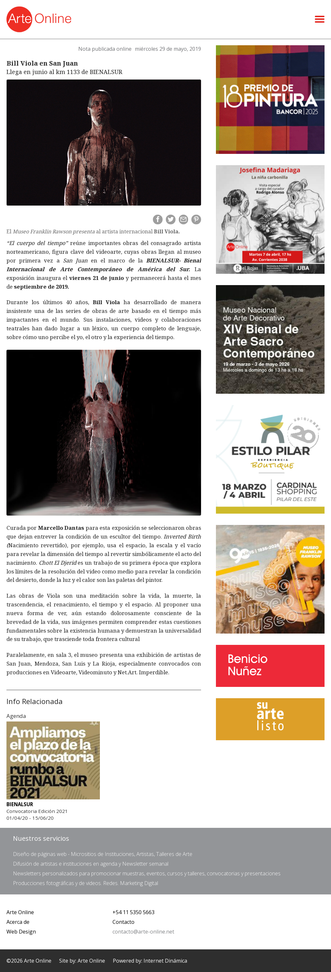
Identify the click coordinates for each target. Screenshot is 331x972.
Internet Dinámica (165, 960)
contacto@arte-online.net (143, 931)
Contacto (123, 921)
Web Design (21, 931)
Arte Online (20, 912)
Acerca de (17, 921)
